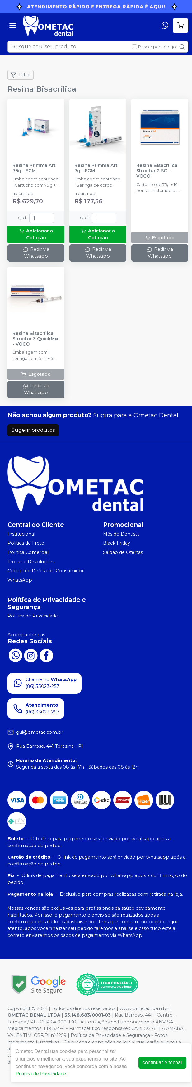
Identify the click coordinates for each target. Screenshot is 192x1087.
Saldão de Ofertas (123, 552)
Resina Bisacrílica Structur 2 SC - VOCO (156, 171)
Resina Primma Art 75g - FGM (34, 168)
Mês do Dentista (121, 534)
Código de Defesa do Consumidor (45, 571)
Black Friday (116, 543)
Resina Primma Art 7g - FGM (96, 168)
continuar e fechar (162, 1062)
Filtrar (20, 75)
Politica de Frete (25, 543)
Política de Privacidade (32, 616)
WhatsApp (19, 580)
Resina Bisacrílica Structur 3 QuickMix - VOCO (35, 339)
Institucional (21, 534)
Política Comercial (28, 552)
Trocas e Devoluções (30, 562)
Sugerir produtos (33, 430)
